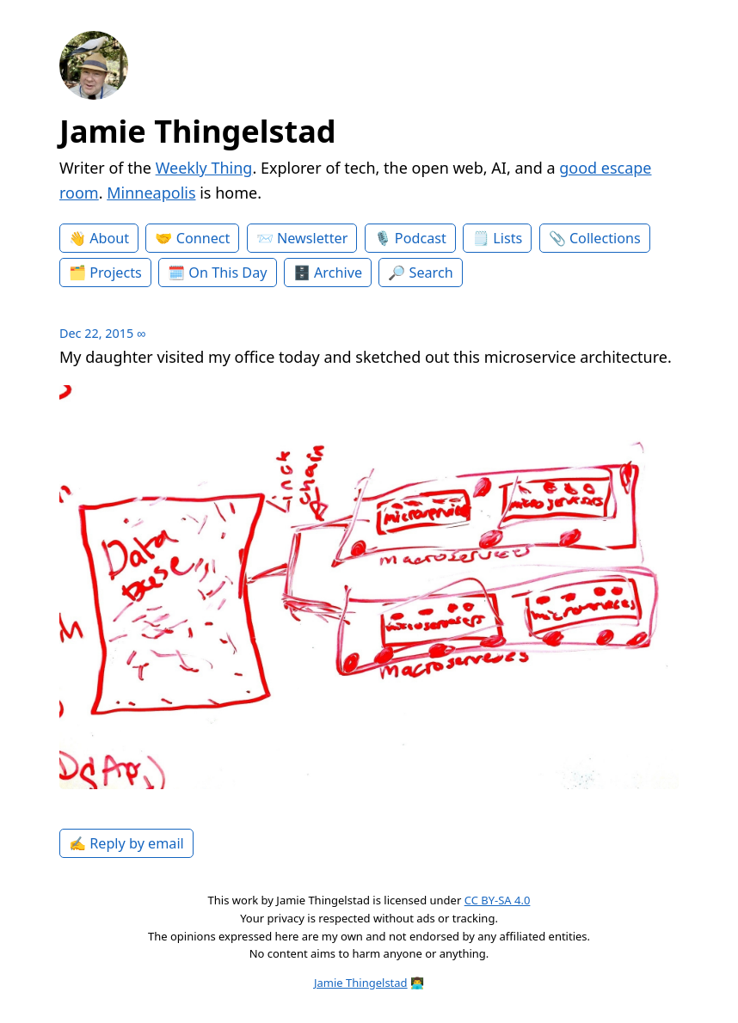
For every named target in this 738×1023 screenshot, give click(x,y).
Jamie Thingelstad (197, 131)
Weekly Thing (204, 167)
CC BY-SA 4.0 (497, 900)
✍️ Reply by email (126, 843)
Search (431, 272)
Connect (203, 238)
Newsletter (312, 238)
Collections (605, 238)
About (109, 238)
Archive (338, 272)
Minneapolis (151, 192)
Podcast (420, 238)
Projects (115, 272)
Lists (507, 238)
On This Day (227, 272)
